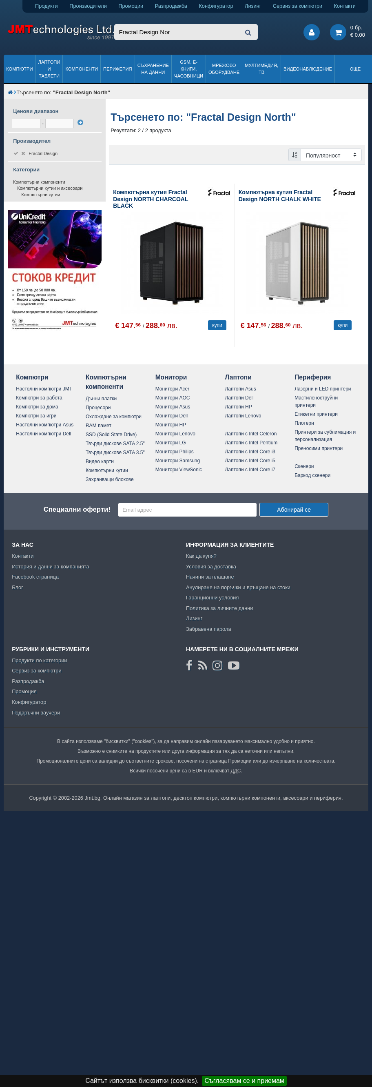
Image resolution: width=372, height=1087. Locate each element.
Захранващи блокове (110, 479)
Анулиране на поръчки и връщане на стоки (238, 587)
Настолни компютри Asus (44, 425)
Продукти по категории (39, 660)
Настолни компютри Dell (43, 434)
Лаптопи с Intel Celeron (251, 434)
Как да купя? (201, 556)
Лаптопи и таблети (49, 69)
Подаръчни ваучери (36, 713)
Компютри (19, 69)
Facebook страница (35, 577)
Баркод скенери (312, 475)
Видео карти (100, 461)
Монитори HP (170, 425)
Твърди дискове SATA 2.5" (115, 443)
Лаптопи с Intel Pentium (251, 443)
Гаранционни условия (212, 598)
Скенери (304, 466)
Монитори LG (170, 443)
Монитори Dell (171, 416)
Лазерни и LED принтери (322, 389)
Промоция (24, 691)
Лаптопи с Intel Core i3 (250, 452)
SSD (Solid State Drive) (111, 434)
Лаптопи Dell (239, 398)
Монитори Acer (172, 389)
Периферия (117, 69)
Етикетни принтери (316, 414)
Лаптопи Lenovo (243, 416)
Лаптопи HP (238, 407)
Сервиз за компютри (297, 6)
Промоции (130, 6)
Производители (88, 6)
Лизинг (253, 6)
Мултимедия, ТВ (261, 69)
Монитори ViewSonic (178, 470)
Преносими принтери (318, 448)
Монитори (171, 377)
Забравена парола (208, 629)
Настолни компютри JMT (44, 389)
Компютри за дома (37, 407)
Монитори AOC (172, 398)
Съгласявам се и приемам (244, 1080)
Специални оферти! (77, 509)
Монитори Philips (174, 452)
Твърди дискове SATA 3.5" (115, 452)
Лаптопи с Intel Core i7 (250, 470)
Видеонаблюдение (307, 69)
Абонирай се (294, 509)
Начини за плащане (210, 577)
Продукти (46, 6)
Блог (17, 587)
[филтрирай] (80, 122)
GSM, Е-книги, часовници (188, 69)
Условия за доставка (211, 566)
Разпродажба (171, 6)
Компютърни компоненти (39, 182)
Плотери (304, 423)
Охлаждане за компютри (114, 416)
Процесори (98, 407)
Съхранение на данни (153, 69)
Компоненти (81, 69)
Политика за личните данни (219, 608)
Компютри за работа (39, 398)
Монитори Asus (172, 407)
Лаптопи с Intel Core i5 (250, 461)
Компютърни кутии (40, 194)
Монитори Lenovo (175, 434)
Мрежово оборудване (223, 69)
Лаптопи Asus (240, 389)
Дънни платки (101, 399)
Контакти (345, 6)
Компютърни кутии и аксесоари (49, 188)
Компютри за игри (36, 416)
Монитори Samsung (177, 461)
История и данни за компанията (50, 566)
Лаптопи (238, 377)
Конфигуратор (216, 6)
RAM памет (98, 425)
